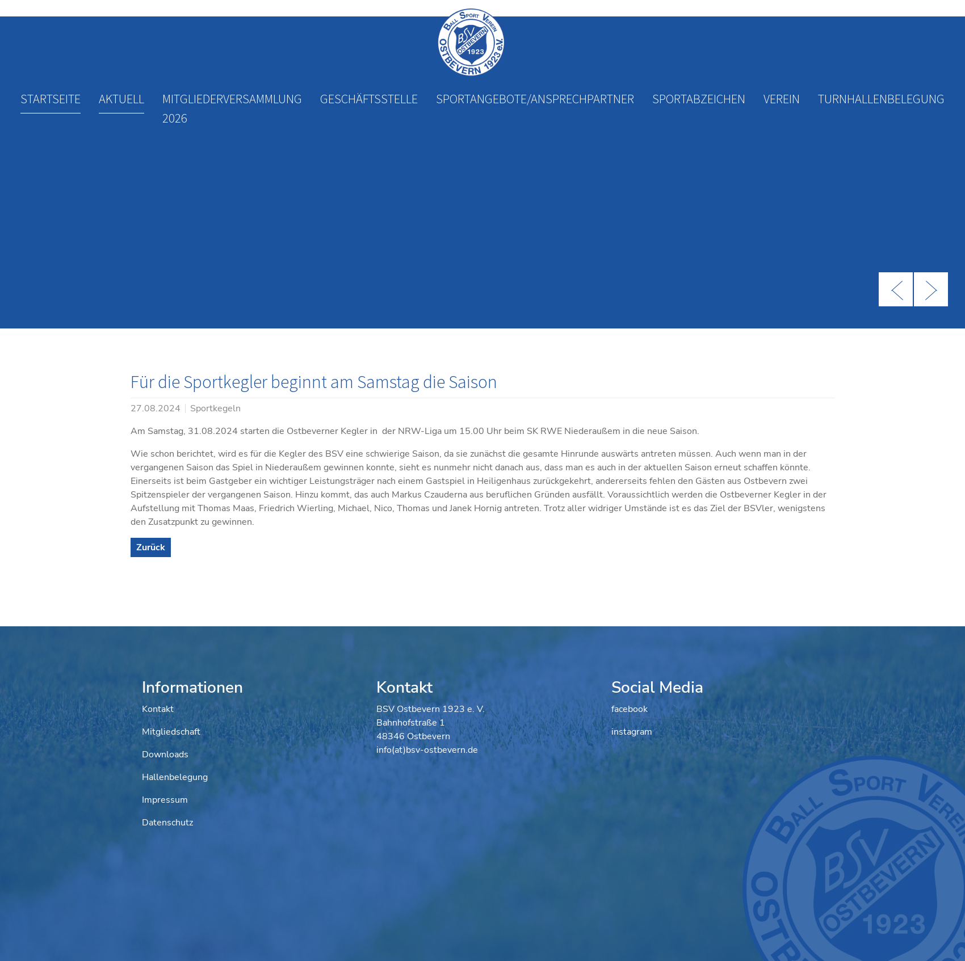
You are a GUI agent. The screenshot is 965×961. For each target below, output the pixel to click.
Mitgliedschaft (171, 732)
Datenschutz (167, 822)
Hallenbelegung (175, 777)
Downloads (165, 754)
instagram (631, 732)
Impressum (165, 800)
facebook (629, 709)
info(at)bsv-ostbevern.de (427, 750)
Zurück (150, 547)
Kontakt (158, 709)
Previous (896, 289)
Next (931, 289)
